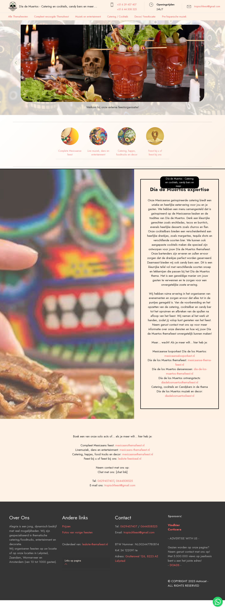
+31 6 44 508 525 (127, 9)
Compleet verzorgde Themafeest (51, 16)
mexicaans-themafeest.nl (134, 469)
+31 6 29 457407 (126, 4)
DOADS (174, 585)
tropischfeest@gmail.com (207, 6)
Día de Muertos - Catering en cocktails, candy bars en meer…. (58, 6)
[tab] (86, 563)
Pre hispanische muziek (174, 16)
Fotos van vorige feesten (77, 552)
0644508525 (124, 501)
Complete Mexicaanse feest (69, 152)
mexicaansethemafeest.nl (137, 474)
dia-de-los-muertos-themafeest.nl (186, 391)
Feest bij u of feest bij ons (155, 152)
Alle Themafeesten (18, 16)
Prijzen (66, 546)
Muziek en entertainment (88, 16)
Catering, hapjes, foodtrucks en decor (126, 152)
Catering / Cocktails (117, 16)
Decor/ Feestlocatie (144, 16)
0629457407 (106, 501)
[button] (16, 63)
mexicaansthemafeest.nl (129, 465)
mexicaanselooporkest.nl (179, 375)
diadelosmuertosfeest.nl (179, 415)
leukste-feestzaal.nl (129, 478)
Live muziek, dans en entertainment (98, 152)
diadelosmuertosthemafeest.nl (179, 402)
